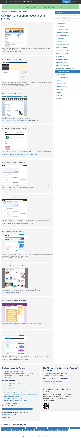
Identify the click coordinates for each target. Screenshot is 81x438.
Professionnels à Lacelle (17, 430)
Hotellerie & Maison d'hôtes (63, 50)
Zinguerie (58, 98)
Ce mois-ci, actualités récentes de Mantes (15, 390)
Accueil (11, 1)
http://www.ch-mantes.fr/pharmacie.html (11, 51)
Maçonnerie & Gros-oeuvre (63, 62)
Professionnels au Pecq (6, 430)
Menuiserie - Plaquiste (62, 65)
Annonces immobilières (62, 77)
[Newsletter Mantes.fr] (72, 1)
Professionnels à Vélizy (53, 428)
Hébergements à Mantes (17, 371)
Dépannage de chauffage (62, 44)
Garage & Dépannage (61, 86)
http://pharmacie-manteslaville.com (10, 292)
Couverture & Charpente (62, 35)
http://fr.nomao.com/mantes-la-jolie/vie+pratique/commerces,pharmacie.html (20, 120)
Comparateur (17, 1)
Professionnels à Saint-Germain (19, 428)
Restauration (59, 89)
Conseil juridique (60, 26)
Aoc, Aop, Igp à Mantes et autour (13, 388)
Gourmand (29, 1)
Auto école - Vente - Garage (63, 20)
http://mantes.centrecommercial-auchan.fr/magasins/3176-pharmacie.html (19, 154)
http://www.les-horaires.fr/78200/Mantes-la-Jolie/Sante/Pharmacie (17, 325)
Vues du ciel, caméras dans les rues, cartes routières (18, 386)
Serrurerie (58, 92)
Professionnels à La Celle (51, 430)
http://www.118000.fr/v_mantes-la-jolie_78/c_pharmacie (15, 257)
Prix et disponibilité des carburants (19, 383)
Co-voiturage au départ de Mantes (13, 392)
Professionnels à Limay (75, 428)
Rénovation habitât (61, 83)
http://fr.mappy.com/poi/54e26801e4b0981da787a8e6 (14, 85)
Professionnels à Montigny (63, 428)
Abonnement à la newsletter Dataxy (16, 400)
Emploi (24, 1)
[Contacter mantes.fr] (75, 1)
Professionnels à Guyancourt (28, 430)
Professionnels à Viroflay (31, 428)
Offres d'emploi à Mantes (10, 377)
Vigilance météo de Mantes (11, 396)
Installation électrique (61, 47)
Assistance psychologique (63, 17)
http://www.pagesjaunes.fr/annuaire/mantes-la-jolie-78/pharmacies (17, 189)
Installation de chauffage (62, 53)
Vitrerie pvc (59, 95)
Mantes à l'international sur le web (13, 398)
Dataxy (16, 412)
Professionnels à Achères (62, 430)
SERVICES (59, 12)
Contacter (14, 403)
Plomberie (58, 80)
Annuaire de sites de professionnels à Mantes (16, 375)
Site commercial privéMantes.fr (66, 2)
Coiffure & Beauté (60, 23)
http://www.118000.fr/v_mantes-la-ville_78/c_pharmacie (15, 359)
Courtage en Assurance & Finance (65, 32)
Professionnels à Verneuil (42, 428)
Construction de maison (62, 29)
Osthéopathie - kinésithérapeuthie (65, 68)
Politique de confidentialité (53, 6)
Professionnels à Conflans (40, 430)
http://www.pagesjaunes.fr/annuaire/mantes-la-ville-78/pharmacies (17, 223)
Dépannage (59, 41)
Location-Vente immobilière (63, 59)
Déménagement (60, 38)
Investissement (60, 56)
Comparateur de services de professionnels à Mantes (18, 373)
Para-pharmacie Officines (62, 71)
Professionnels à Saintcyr (6, 428)
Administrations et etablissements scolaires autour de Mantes (20, 394)
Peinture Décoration (61, 74)
